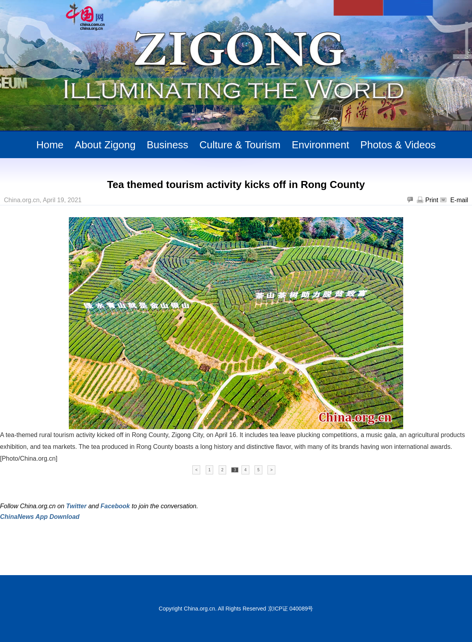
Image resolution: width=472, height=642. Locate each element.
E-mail (459, 200)
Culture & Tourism (239, 145)
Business (167, 145)
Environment (320, 145)
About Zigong (105, 145)
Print (431, 200)
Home (49, 145)
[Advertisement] (92, 541)
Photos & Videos (398, 145)
